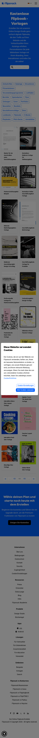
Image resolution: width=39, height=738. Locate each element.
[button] (4, 734)
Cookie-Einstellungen (26, 386)
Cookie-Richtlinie (10, 378)
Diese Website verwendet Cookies (19, 350)
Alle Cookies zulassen (25, 390)
